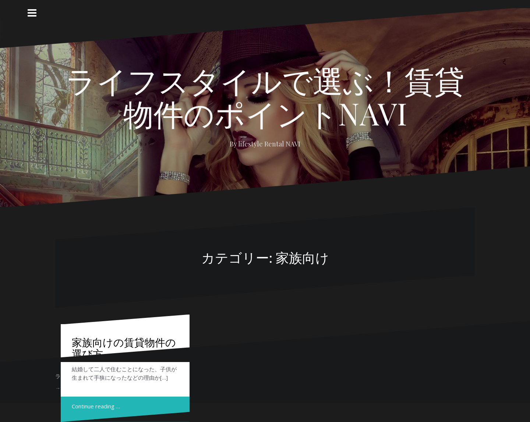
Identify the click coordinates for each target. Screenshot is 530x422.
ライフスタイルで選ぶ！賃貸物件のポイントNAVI (265, 96)
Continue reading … (96, 406)
